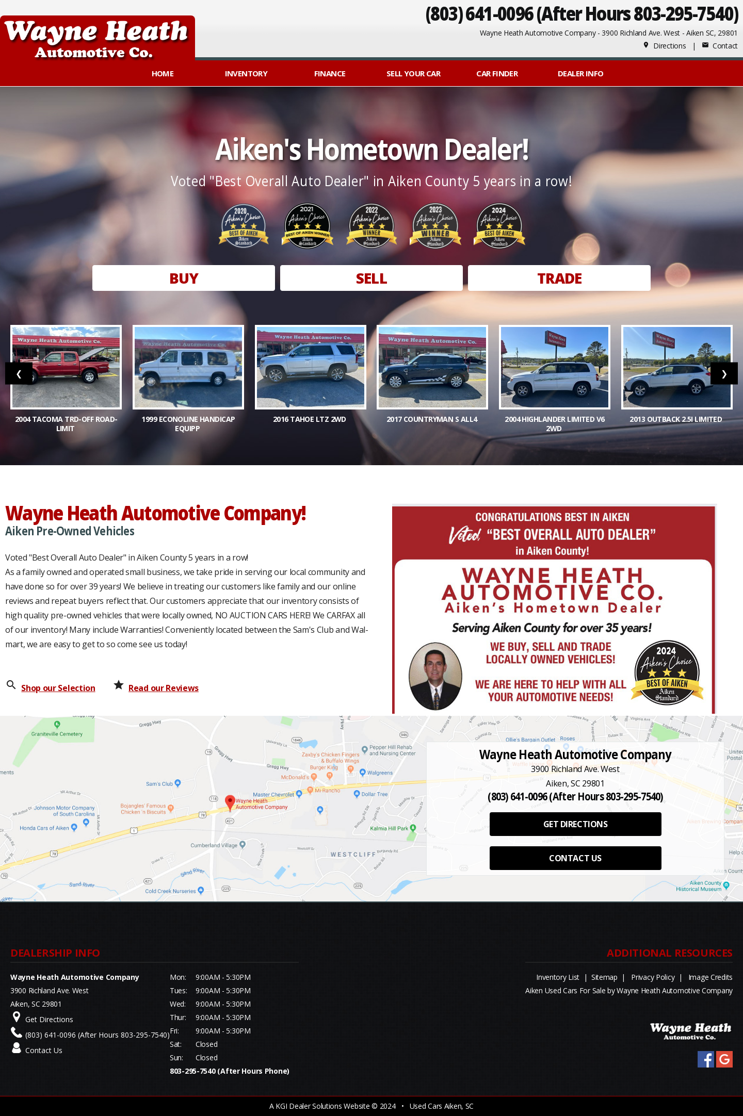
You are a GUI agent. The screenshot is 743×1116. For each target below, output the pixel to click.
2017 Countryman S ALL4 (432, 419)
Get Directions (49, 1019)
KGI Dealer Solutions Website (322, 1106)
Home (163, 73)
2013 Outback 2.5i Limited (676, 419)
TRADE (559, 278)
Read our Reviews (163, 688)
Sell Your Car (413, 73)
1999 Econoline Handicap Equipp (188, 423)
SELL (371, 278)
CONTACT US (575, 858)
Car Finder (497, 73)
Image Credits (710, 977)
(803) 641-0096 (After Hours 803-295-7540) (582, 13)
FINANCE (330, 73)
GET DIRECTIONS (575, 824)
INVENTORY (246, 73)
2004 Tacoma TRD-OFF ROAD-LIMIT (66, 423)
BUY (183, 278)
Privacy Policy (652, 977)
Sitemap (604, 977)
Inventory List (557, 977)
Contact (720, 46)
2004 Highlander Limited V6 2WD (554, 423)
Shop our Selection (58, 688)
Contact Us (43, 1050)
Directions (664, 46)
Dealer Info (580, 73)
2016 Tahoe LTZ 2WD (310, 419)
